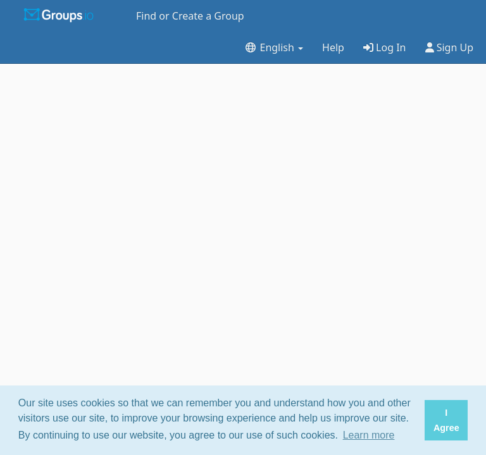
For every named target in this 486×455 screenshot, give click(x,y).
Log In (384, 47)
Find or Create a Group (190, 16)
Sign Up (449, 47)
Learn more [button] (369, 435)
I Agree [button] (446, 420)
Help (333, 47)
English (273, 47)
